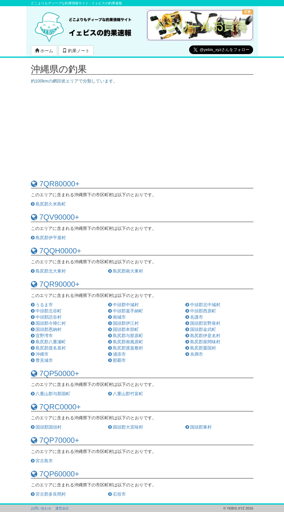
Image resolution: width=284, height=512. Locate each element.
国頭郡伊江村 (123, 323)
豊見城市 (42, 360)
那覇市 (117, 360)
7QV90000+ (55, 217)
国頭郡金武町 (200, 329)
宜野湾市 (42, 335)
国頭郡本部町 (123, 329)
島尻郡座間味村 (203, 341)
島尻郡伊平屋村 (48, 237)
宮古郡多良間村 (48, 494)
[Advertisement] (142, 130)
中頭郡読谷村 (46, 317)
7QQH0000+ (56, 251)
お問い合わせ (41, 508)
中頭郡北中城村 (203, 304)
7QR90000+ (55, 284)
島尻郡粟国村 (200, 347)
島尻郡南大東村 (125, 271)
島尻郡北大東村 (48, 271)
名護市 (194, 317)
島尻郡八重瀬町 (48, 341)
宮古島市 (42, 460)
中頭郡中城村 (123, 304)
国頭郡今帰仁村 (48, 323)
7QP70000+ (55, 440)
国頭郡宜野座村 (203, 323)
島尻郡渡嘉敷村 (125, 347)
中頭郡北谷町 (46, 310)
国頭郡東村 (198, 427)
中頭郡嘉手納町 (125, 310)
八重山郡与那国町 (50, 393)
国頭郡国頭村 (46, 427)
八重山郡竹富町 (125, 393)
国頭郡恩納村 (46, 329)
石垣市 (117, 494)
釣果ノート (76, 50)
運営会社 (62, 508)
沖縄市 (40, 354)
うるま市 (42, 304)
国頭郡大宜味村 (125, 427)
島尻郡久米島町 (48, 203)
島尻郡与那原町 (125, 335)
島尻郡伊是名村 (203, 335)
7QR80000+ (55, 184)
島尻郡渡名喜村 (48, 347)
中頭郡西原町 (200, 310)
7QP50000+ (55, 373)
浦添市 (117, 354)
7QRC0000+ (56, 407)
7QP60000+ (55, 474)
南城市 (117, 317)
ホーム (44, 50)
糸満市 (194, 354)
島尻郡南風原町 (125, 341)
